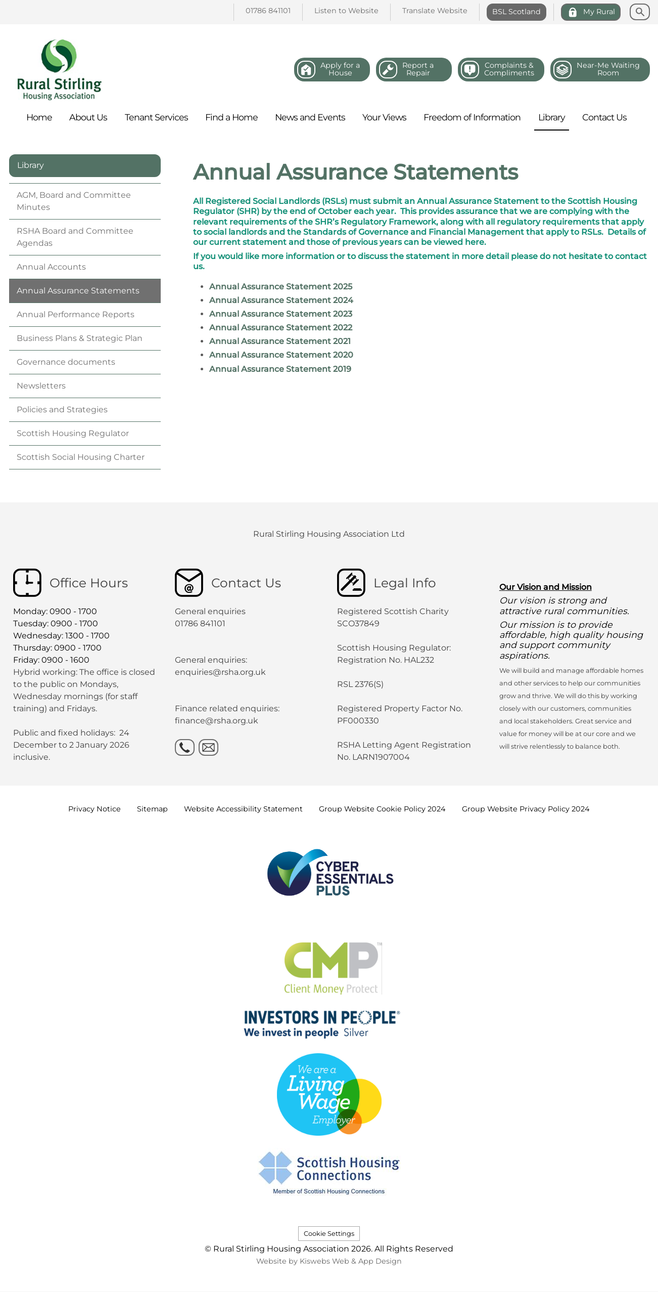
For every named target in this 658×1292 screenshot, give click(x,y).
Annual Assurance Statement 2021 (280, 341)
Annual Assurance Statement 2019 (280, 369)
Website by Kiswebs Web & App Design (329, 1261)
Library (30, 165)
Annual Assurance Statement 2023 (280, 314)
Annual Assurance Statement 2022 (280, 327)
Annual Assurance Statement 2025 (280, 286)
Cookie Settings (329, 1233)
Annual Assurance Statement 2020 (281, 355)
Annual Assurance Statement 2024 (281, 300)
